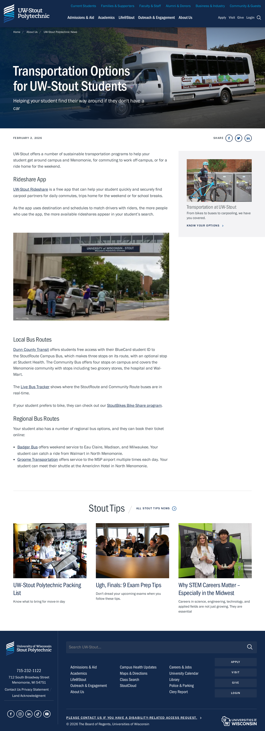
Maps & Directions (133, 672)
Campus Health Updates (138, 666)
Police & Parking (181, 684)
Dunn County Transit (31, 349)
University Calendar (183, 672)
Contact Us (13, 689)
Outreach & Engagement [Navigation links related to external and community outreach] (156, 17)
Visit (232, 18)
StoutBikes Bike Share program (134, 404)
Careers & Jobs (180, 666)
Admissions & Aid (83, 666)
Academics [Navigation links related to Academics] (106, 17)
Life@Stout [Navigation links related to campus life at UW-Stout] (126, 17)
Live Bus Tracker (35, 386)
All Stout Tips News (153, 507)
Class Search (129, 678)
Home (16, 32)
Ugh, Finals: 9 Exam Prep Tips (128, 584)
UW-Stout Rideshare (30, 189)
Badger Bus (27, 446)
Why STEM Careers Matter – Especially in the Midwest (209, 587)
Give (240, 18)
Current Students (83, 6)
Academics (78, 672)
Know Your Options (204, 225)
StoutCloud (128, 684)
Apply (222, 18)
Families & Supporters (117, 6)
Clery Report (178, 690)
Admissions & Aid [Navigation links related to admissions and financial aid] (80, 17)
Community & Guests (245, 6)
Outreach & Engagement (88, 684)
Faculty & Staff (150, 6)
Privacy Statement (35, 689)
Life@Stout (78, 678)
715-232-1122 (29, 670)
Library (174, 678)
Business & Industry (210, 6)
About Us (185, 17)
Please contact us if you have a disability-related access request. (131, 716)
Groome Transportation (37, 458)
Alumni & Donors (178, 6)
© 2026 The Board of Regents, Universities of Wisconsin (107, 723)
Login (250, 18)
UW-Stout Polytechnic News (60, 32)
